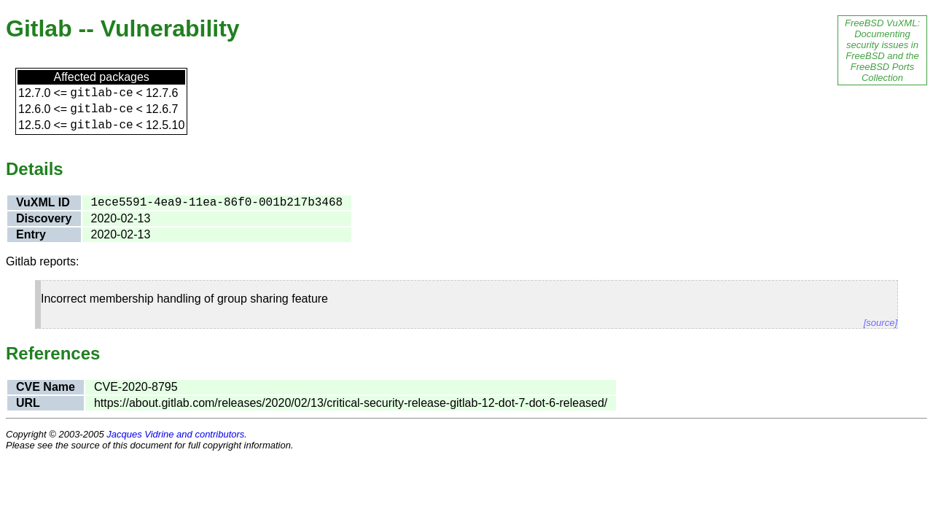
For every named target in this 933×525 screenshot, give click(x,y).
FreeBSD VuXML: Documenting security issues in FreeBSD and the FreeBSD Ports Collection (882, 50)
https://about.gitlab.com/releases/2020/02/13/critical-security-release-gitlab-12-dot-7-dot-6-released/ (350, 403)
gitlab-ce (101, 93)
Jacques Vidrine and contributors (175, 434)
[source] (880, 322)
